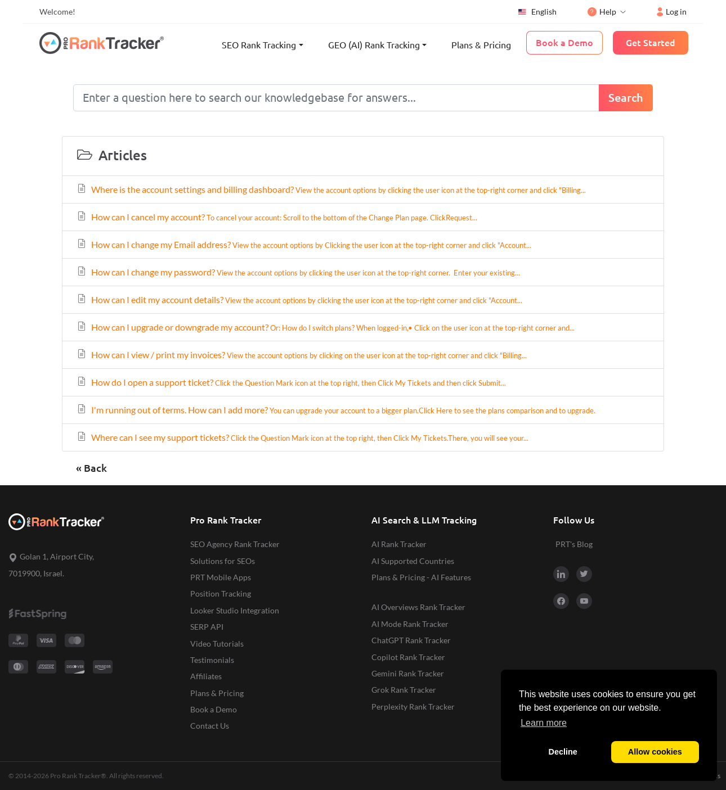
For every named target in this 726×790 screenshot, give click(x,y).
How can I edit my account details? (299, 299)
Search (625, 97)
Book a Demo (213, 709)
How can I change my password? (298, 272)
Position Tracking (220, 593)
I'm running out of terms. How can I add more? (335, 409)
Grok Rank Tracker (403, 689)
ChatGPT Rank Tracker (411, 640)
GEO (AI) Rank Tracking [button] (374, 45)
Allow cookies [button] (655, 751)
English (537, 12)
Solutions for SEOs (222, 561)
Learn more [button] (544, 723)
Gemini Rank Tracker (407, 673)
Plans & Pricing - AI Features (421, 577)
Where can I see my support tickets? (302, 437)
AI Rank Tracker (399, 544)
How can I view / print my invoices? (301, 354)
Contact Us (209, 725)
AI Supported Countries (412, 561)
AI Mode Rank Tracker (410, 624)
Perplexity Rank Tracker (413, 706)
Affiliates (206, 676)
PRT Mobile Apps (220, 577)
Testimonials (212, 660)
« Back (91, 468)
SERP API (206, 626)
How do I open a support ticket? (291, 382)
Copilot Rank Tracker (408, 657)
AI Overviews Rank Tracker (418, 607)
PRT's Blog (574, 544)
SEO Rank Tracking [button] (259, 45)
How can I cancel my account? (276, 216)
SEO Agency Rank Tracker (235, 544)
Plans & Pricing (481, 45)
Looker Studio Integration (234, 610)
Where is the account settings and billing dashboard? (331, 189)
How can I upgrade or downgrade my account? (325, 327)
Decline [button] (563, 751)
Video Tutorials (217, 643)
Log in (672, 11)
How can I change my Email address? (303, 244)
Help (602, 11)
